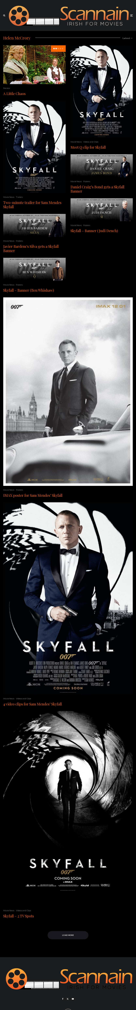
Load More (68, 935)
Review (6, 88)
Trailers (19, 197)
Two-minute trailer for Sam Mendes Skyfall (32, 204)
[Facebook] (63, 999)
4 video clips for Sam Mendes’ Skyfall (32, 704)
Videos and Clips (90, 142)
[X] (67, 999)
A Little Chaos (14, 93)
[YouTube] (72, 999)
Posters (19, 241)
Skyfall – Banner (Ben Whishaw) (28, 290)
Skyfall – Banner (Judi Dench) (94, 231)
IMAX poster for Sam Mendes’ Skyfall (32, 495)
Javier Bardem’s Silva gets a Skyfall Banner (31, 248)
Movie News (8, 197)
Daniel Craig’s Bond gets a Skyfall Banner (97, 189)
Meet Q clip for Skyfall (88, 147)
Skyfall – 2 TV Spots (18, 916)
